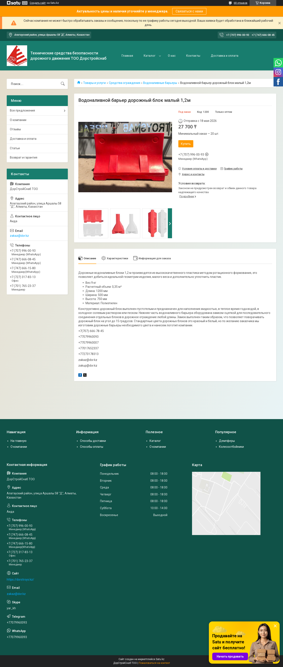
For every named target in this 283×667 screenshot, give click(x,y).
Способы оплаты (91, 446)
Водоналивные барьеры (160, 83)
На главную (19, 440)
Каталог (149, 55)
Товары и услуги (94, 83)
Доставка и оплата (224, 55)
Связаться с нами (189, 11)
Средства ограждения (124, 83)
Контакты (193, 55)
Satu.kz (160, 659)
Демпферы (227, 440)
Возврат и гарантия (23, 157)
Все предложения (22, 110)
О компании (18, 120)
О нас (172, 55)
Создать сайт (38, 2)
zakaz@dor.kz (19, 235)
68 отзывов (240, 2)
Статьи (15, 148)
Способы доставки (93, 440)
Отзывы (15, 129)
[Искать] (63, 84)
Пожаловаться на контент (154, 663)
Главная (127, 55)
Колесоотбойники (231, 446)
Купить (186, 143)
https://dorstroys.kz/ (20, 579)
